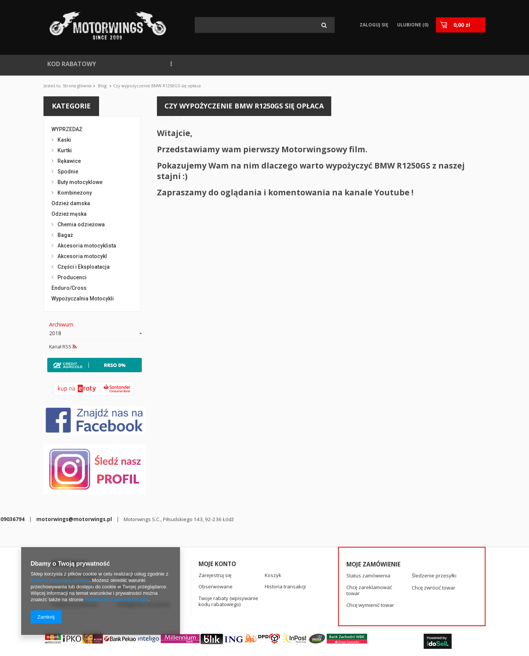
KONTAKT (339, 64)
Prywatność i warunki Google (116, 599)
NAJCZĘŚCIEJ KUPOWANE (185, 64)
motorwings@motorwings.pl (244, 609)
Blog (102, 85)
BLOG (304, 64)
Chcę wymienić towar (370, 574)
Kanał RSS (62, 347)
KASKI (441, 64)
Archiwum (61, 324)
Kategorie (71, 105)
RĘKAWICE (407, 64)
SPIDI (372, 64)
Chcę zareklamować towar (369, 559)
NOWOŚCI (122, 64)
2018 (55, 333)
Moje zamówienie (373, 533)
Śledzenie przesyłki (434, 545)
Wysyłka (126, 544)
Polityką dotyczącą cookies (60, 580)
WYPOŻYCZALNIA (259, 64)
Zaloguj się (374, 25)
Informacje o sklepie (74, 544)
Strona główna (77, 85)
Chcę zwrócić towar (433, 556)
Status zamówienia (368, 545)
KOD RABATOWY (71, 64)
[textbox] (265, 25)
